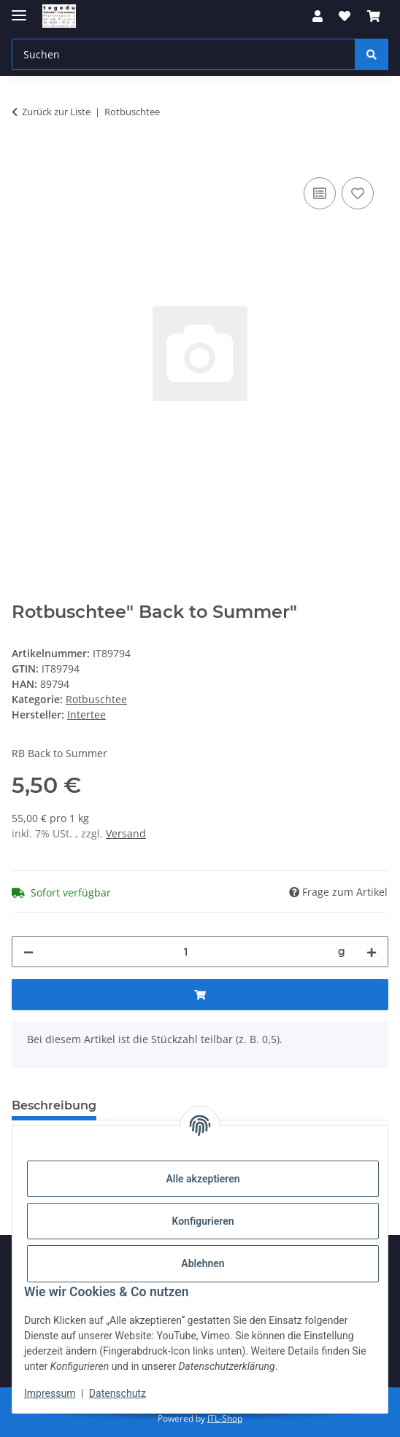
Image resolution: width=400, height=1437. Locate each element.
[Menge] (186, 952)
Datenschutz (117, 1393)
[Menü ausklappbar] (19, 9)
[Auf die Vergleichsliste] (320, 193)
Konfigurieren (203, 1221)
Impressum (49, 1393)
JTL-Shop (224, 1418)
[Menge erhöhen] (371, 952)
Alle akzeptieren (202, 1179)
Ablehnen (202, 1263)
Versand (126, 833)
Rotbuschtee (96, 699)
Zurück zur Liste (56, 111)
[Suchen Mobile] (183, 54)
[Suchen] (371, 54)
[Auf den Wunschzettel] (358, 193)
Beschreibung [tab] (54, 1105)
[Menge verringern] (28, 952)
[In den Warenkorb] (23, 158)
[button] (317, 16)
